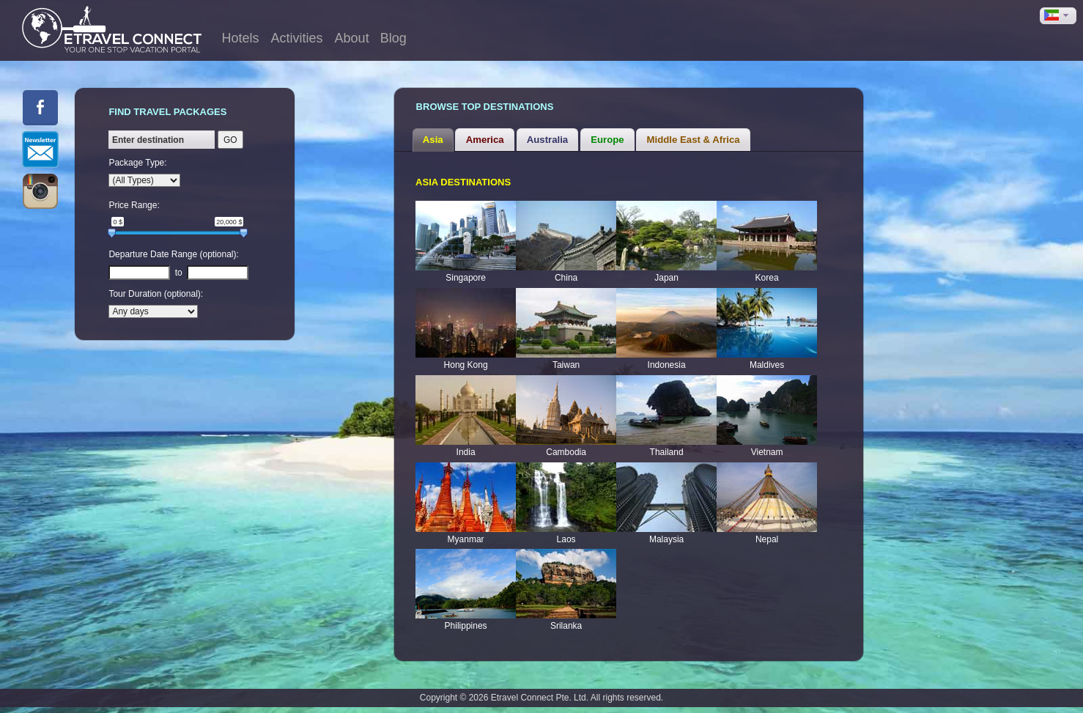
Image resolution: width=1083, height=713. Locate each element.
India (466, 452)
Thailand (667, 452)
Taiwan (566, 365)
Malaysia (666, 539)
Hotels (240, 38)
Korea (767, 278)
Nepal (766, 539)
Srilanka (566, 626)
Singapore (466, 278)
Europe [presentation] (607, 139)
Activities (297, 38)
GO (230, 140)
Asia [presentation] (433, 139)
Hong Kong (466, 365)
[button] (1058, 15)
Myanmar (466, 539)
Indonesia (667, 365)
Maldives (767, 365)
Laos (566, 539)
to (178, 272)
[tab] (433, 140)
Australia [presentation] (547, 139)
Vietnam (767, 452)
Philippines (466, 626)
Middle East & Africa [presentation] (693, 139)
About (352, 38)
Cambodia (566, 452)
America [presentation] (485, 139)
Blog (393, 38)
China (566, 278)
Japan (666, 278)
